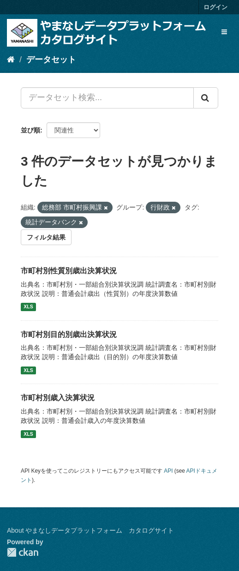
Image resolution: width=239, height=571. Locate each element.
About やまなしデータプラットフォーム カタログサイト (90, 530)
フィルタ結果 (46, 237)
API (168, 471)
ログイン (215, 7)
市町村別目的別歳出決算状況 (69, 334)
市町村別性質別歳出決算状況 (69, 271)
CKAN (22, 552)
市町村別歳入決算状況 (58, 398)
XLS (28, 307)
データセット (51, 59)
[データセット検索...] (107, 97)
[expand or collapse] (224, 32)
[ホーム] (11, 59)
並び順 (30, 130)
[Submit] (205, 97)
